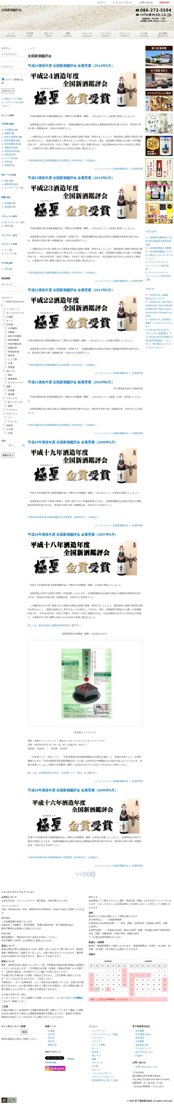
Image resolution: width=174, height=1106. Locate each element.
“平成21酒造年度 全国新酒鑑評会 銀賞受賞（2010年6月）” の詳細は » (62, 425)
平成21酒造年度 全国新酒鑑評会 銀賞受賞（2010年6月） (71, 382)
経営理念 (139, 1037)
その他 (4, 263)
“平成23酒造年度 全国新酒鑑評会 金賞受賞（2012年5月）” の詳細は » (62, 272)
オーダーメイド (12, 187)
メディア (149, 289)
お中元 (51, 1034)
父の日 (51, 1037)
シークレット (11, 309)
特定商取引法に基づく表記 (105, 1080)
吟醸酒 (7, 133)
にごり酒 (8, 158)
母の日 (51, 1041)
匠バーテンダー (12, 222)
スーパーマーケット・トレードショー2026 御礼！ (158, 265)
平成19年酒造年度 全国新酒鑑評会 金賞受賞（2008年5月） (73, 442)
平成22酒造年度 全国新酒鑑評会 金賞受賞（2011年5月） (71, 290)
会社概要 (139, 1030)
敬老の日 (52, 1045)
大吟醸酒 (8, 129)
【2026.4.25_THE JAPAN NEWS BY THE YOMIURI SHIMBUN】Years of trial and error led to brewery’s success (158, 309)
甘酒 (6, 269)
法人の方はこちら (144, 1052)
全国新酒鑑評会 (120, 168)
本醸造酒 (8, 147)
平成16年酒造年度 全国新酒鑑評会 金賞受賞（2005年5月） (73, 790)
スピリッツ (6, 244)
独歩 (6, 180)
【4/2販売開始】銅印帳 (160, 248)
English (139, 1055)
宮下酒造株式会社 (143, 1101)
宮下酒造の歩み (143, 1034)
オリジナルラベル (13, 313)
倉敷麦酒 (8, 184)
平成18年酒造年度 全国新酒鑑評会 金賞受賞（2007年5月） (73, 534)
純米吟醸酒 (9, 140)
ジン (6, 250)
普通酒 (7, 165)
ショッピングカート (102, 1073)
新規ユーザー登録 (13, 98)
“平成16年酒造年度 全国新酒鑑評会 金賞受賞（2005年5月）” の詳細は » (63, 857)
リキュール (6, 216)
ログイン (5, 48)
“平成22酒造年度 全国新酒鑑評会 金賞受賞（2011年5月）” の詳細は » (62, 365)
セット (4, 115)
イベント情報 (98, 1045)
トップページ (98, 1030)
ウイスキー (6, 235)
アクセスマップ (143, 1048)
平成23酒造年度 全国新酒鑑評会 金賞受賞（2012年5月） (71, 178)
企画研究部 (137, 168)
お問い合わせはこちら (146, 1066)
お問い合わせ (146, 2)
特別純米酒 (9, 151)
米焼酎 (7, 203)
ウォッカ (8, 253)
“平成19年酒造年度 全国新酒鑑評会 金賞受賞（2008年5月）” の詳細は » (63, 517)
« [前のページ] (84, 874)
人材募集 (139, 1041)
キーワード (6, 284)
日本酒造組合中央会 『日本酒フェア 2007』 (61, 773)
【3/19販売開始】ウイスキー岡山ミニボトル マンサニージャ (159, 255)
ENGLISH (164, 2)
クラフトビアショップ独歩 (105, 1034)
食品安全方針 (142, 1045)
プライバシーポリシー (103, 1076)
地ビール (5, 174)
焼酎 (3, 197)
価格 (3, 440)
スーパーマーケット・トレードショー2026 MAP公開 (158, 276)
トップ (31, 48)
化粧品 (8, 425)
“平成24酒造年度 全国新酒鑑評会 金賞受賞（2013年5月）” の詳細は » (62, 160)
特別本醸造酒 (11, 144)
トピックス (103, 168)
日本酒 (4, 124)
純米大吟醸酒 (11, 137)
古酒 (6, 161)
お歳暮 (8, 316)
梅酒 (6, 225)
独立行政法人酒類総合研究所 (53, 625)
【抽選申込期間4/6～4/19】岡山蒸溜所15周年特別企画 (158, 241)
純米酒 (7, 154)
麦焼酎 (7, 206)
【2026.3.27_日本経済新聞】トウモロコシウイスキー (158, 323)
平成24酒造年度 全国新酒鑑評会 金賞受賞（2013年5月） (71, 66)
